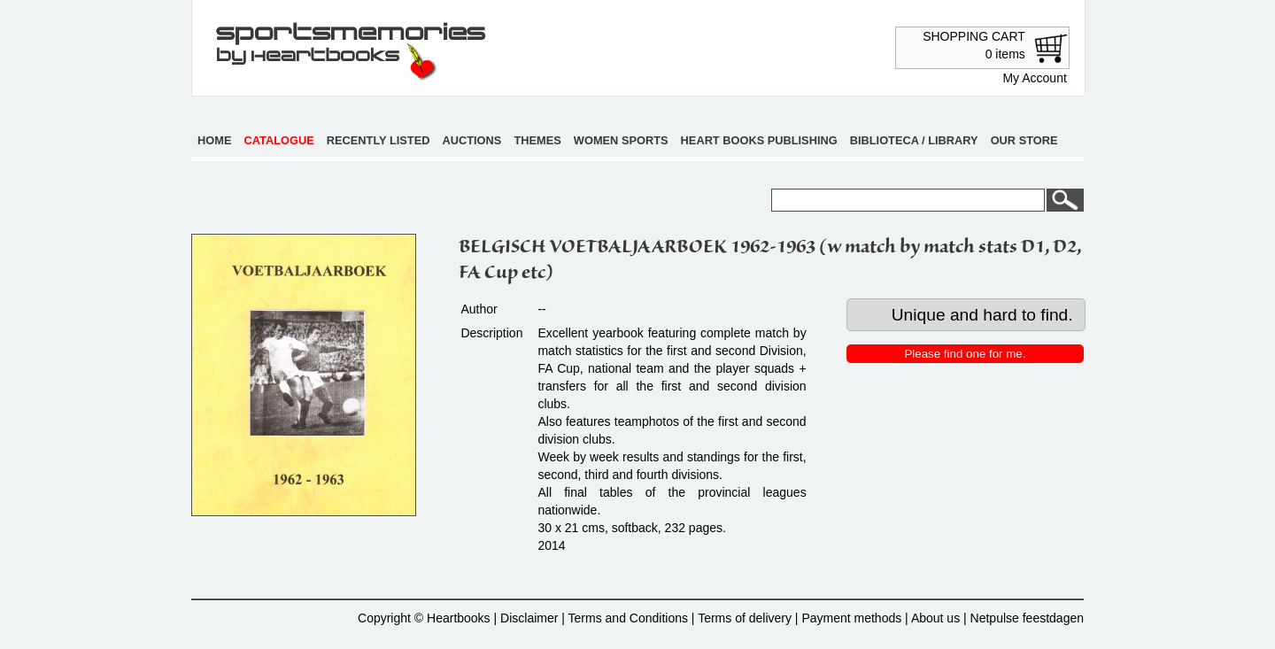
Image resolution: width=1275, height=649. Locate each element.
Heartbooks (459, 618)
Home (214, 140)
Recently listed (378, 140)
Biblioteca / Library (914, 140)
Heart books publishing (759, 140)
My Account (1034, 78)
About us (935, 618)
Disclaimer (529, 618)
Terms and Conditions (628, 618)
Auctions (472, 140)
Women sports (621, 140)
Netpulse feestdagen (1027, 618)
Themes (537, 140)
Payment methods (851, 618)
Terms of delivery (745, 618)
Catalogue (279, 140)
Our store (1024, 140)
